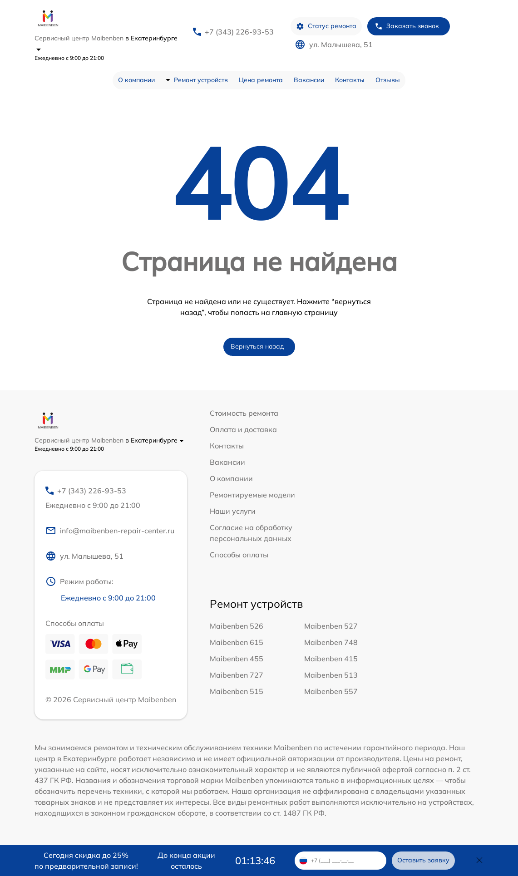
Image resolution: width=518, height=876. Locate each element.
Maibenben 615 (236, 642)
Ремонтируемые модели (252, 494)
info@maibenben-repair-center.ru (109, 530)
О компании (136, 80)
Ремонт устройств (201, 80)
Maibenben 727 (236, 674)
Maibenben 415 (331, 658)
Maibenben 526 (236, 625)
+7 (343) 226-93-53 (239, 31)
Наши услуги (233, 511)
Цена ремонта (261, 80)
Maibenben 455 (236, 658)
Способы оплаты (239, 554)
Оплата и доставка (243, 429)
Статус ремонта (326, 26)
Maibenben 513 (331, 674)
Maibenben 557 (331, 691)
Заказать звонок (407, 26)
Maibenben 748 (331, 642)
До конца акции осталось (186, 861)
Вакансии (309, 80)
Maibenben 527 (331, 625)
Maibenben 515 (236, 691)
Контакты (350, 80)
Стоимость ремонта (244, 413)
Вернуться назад (257, 346)
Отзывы (387, 80)
